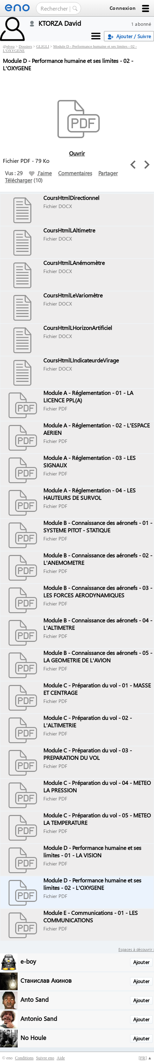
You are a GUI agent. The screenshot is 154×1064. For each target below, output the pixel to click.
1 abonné (141, 24)
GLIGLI (42, 46)
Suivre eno (45, 1058)
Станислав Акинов (46, 980)
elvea (10, 46)
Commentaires (75, 173)
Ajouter (141, 962)
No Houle (33, 1037)
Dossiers (25, 46)
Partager (108, 173)
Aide (61, 1058)
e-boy (28, 961)
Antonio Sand (38, 1018)
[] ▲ (145, 1058)
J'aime (40, 173)
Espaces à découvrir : (136, 949)
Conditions (24, 1058)
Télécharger (18, 180)
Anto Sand (34, 999)
